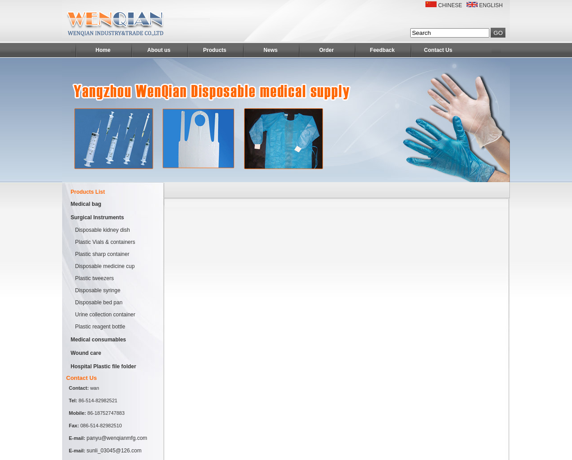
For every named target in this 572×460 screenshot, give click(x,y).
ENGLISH (491, 5)
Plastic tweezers (94, 278)
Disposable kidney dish (102, 230)
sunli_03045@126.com (114, 450)
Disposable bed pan (98, 302)
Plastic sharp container (102, 254)
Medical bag (86, 204)
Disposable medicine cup (105, 266)
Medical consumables (98, 339)
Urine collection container (105, 314)
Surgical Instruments (97, 217)
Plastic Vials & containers (105, 242)
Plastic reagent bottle (100, 327)
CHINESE (450, 5)
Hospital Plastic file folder (103, 366)
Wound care (86, 353)
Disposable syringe (97, 290)
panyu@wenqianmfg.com (117, 438)
